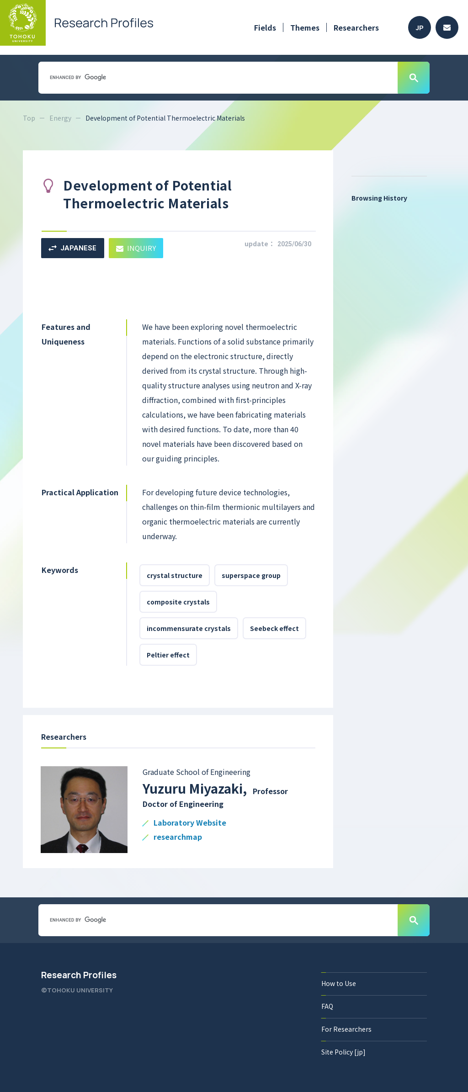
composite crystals (178, 601)
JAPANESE (72, 248)
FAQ (327, 1006)
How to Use (338, 983)
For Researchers (346, 1029)
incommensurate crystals (189, 628)
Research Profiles (79, 975)
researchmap (178, 837)
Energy (60, 117)
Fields (265, 27)
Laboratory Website (190, 823)
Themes (304, 27)
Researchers (356, 27)
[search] (217, 77)
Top (29, 117)
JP (420, 27)
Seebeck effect (274, 628)
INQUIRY (136, 248)
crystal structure (174, 575)
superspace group (251, 575)
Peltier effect (168, 654)
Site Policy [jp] (343, 1051)
